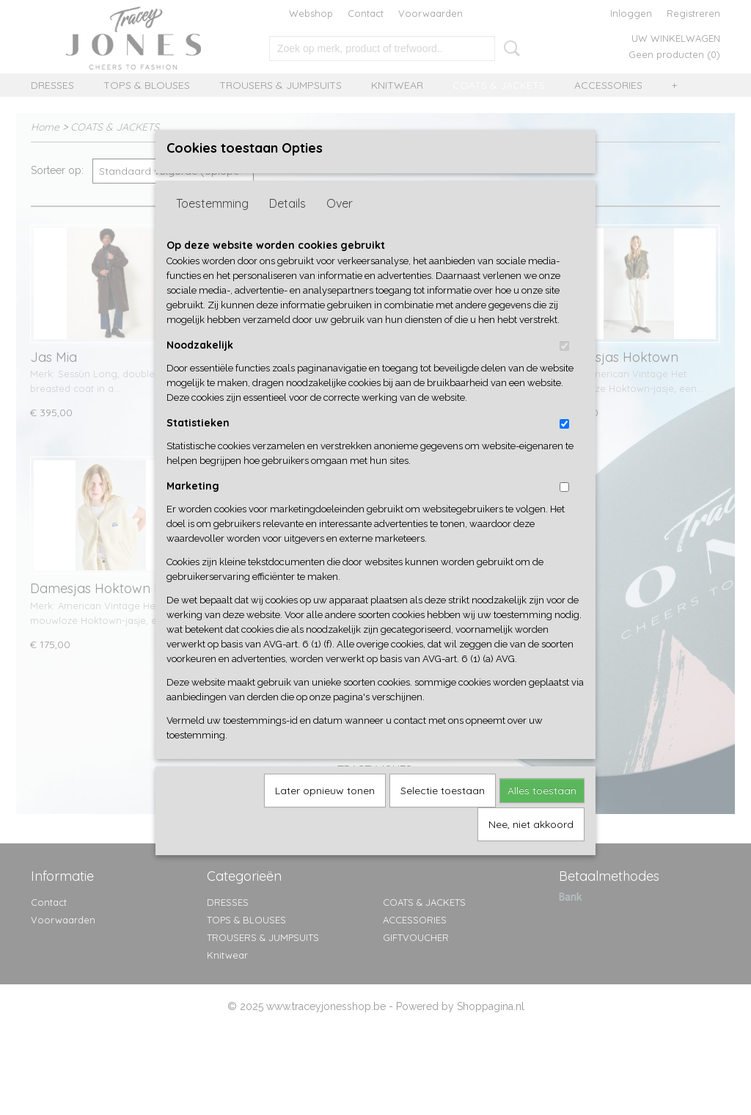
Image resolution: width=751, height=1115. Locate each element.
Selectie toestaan (442, 814)
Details (287, 227)
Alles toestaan (542, 814)
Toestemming (212, 227)
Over (339, 227)
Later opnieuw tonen (325, 814)
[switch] (564, 370)
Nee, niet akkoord (531, 848)
